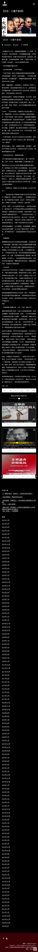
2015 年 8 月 (5, 754)
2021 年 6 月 (5, 524)
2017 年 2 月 (5, 696)
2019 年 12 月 (6, 582)
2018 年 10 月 (6, 630)
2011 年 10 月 (6, 885)
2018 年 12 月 (6, 623)
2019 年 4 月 (5, 610)
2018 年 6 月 (5, 644)
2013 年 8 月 (5, 819)
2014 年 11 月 (6, 778)
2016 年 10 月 (6, 709)
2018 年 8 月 (5, 637)
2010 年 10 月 (6, 923)
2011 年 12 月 (6, 878)
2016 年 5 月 (5, 727)
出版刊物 (25, 45)
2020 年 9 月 (5, 551)
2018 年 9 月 (5, 634)
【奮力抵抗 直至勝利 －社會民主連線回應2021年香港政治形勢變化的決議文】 (18, 508)
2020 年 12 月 (6, 541)
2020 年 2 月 (5, 575)
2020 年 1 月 (5, 579)
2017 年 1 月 (5, 699)
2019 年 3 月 (5, 613)
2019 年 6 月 (5, 603)
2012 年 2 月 (5, 871)
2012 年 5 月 (5, 861)
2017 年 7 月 (5, 682)
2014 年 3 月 (5, 799)
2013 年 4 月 (5, 833)
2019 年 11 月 (6, 586)
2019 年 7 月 (5, 599)
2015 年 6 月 (5, 761)
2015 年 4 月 (5, 764)
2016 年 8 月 (5, 716)
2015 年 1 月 (5, 771)
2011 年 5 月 (5, 899)
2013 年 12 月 (6, 809)
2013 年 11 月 (6, 813)
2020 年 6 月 (5, 561)
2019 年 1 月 (5, 620)
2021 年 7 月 (5, 520)
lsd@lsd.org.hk (31, 943)
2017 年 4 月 (5, 692)
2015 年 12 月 (6, 744)
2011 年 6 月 (5, 895)
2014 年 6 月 (5, 788)
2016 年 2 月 (5, 737)
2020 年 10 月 (6, 548)
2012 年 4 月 (5, 864)
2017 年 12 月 (6, 665)
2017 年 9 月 (5, 675)
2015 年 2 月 (5, 768)
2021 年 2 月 (5, 534)
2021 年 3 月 (5, 530)
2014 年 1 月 (5, 806)
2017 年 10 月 (6, 672)
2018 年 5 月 (5, 647)
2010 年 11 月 (6, 919)
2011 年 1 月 (5, 912)
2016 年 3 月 (5, 733)
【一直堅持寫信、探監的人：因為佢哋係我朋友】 (17, 493)
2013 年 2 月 (5, 840)
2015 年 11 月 (6, 747)
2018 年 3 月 (5, 654)
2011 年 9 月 (5, 888)
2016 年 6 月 (5, 723)
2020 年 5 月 (5, 565)
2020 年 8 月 (5, 555)
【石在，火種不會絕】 (9, 504)
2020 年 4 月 (5, 568)
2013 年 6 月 (5, 826)
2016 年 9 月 (5, 713)
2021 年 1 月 (5, 537)
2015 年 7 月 (5, 758)
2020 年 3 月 (5, 572)
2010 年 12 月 (6, 916)
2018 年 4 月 (5, 651)
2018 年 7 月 (5, 641)
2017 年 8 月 (5, 678)
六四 (6, 386)
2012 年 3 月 (5, 868)
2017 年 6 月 (5, 685)
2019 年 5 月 (5, 606)
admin (15, 45)
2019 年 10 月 (6, 589)
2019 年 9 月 (5, 592)
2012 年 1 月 (5, 874)
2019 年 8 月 (5, 596)
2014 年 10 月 (6, 782)
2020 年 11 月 (6, 544)
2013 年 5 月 (5, 830)
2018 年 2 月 (5, 658)
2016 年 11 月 (6, 706)
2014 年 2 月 (5, 802)
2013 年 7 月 (5, 823)
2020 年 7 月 (5, 558)
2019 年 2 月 (5, 616)
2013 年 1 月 (5, 844)
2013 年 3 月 (5, 837)
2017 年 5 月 (5, 689)
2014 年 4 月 (5, 795)
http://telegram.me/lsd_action (26, 945)
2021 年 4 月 (5, 527)
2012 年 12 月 (6, 847)
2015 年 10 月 (6, 751)
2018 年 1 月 (5, 661)
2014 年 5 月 (5, 792)
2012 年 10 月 (6, 850)
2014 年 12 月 (6, 775)
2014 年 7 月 (5, 785)
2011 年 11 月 (6, 881)
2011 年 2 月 (5, 909)
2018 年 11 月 (6, 627)
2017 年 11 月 (6, 668)
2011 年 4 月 (5, 902)
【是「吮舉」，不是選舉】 (10, 511)
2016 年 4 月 (5, 730)
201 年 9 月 (5, 926)
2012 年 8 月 (5, 857)
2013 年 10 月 (6, 816)
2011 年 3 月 (5, 905)
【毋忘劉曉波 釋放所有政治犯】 (12, 497)
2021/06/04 (6, 45)
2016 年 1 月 (5, 740)
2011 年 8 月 (5, 892)
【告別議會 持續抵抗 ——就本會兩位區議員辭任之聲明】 (19, 501)
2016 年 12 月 (6, 702)
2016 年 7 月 (5, 720)
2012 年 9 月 (5, 854)
